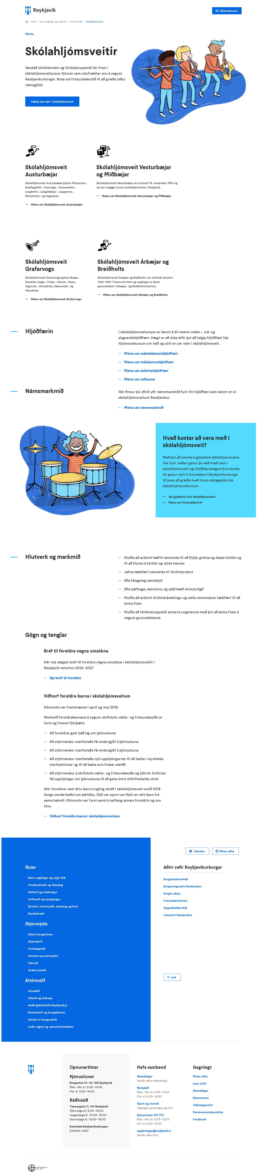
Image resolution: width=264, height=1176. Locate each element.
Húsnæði (34, 986)
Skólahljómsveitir (94, 21)
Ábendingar (161, 1074)
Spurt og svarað (161, 1101)
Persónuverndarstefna (208, 1108)
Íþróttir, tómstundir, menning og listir (53, 902)
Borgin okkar (172, 889)
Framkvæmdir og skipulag (45, 880)
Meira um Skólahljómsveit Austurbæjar (57, 204)
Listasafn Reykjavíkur (178, 910)
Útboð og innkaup (40, 994)
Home (27, 21)
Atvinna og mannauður (43, 951)
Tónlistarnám (76, 21)
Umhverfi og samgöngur (44, 895)
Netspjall (161, 1088)
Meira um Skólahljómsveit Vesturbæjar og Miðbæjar (137, 196)
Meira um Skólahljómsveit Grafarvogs (56, 295)
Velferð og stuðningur (42, 888)
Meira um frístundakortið (185, 498)
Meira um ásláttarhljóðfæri (146, 366)
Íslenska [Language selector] (199, 847)
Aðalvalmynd (228, 11)
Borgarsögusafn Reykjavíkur (182, 882)
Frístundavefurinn (175, 896)
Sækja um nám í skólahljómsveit (52, 101)
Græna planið (37, 966)
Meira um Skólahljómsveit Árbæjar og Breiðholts (135, 295)
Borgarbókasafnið (176, 875)
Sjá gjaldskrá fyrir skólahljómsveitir (192, 492)
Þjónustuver (201, 1093)
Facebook (199, 1115)
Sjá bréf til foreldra (65, 673)
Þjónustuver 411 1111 (161, 1115)
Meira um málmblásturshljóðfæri (151, 349)
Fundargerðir (36, 944)
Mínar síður (226, 847)
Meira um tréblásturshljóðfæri (149, 357)
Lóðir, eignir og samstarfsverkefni (50, 1022)
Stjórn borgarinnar (40, 930)
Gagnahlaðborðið (175, 903)
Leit (173, 973)
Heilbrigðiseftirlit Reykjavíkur (47, 1001)
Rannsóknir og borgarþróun (46, 1008)
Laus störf (200, 1079)
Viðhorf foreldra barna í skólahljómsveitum (85, 811)
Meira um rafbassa (139, 375)
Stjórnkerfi (35, 937)
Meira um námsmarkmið (144, 403)
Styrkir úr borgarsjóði (42, 1015)
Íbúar (33, 21)
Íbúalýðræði (36, 909)
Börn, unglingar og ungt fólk (53, 21)
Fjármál (33, 958)
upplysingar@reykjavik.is (161, 1129)
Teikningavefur (203, 1100)
